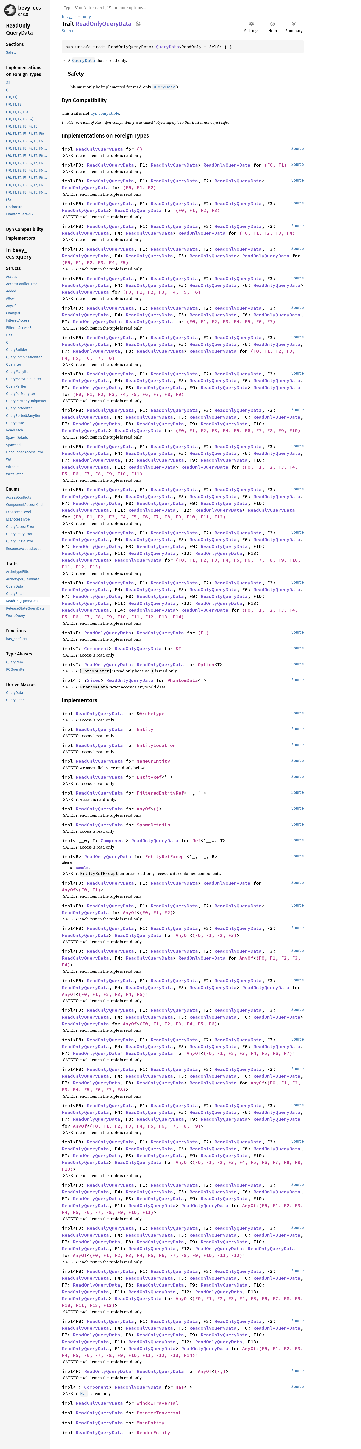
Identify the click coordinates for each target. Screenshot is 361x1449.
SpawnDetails (153, 825)
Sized (94, 680)
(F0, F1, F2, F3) (198, 210)
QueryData (167, 46)
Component (96, 648)
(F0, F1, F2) (139, 187)
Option (206, 664)
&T (178, 648)
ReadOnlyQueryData (99, 149)
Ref (196, 840)
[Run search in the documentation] (183, 8)
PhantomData (182, 680)
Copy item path (138, 23)
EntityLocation (156, 745)
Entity (145, 729)
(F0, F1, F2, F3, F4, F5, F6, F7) (231, 321)
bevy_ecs (29, 7)
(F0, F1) (275, 165)
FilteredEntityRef (160, 793)
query (85, 16)
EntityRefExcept (166, 856)
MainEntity (150, 1423)
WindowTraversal (157, 1403)
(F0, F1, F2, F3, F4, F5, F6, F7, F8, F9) (128, 394)
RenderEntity (153, 1432)
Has (180, 1387)
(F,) (203, 633)
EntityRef (149, 777)
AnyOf (144, 809)
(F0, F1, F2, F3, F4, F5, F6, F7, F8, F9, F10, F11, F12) (149, 517)
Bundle (82, 867)
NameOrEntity (153, 761)
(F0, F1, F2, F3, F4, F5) (95, 262)
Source (68, 30)
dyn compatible (104, 113)
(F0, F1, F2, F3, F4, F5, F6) (162, 292)
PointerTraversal (159, 1413)
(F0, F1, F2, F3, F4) (267, 233)
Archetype (152, 713)
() (139, 149)
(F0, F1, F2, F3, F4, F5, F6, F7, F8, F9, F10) (238, 430)
